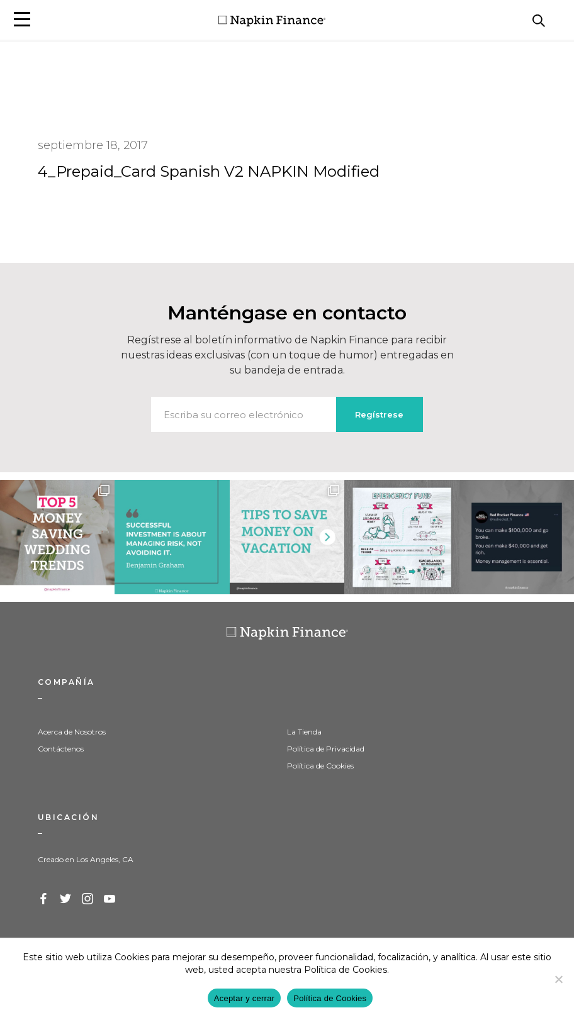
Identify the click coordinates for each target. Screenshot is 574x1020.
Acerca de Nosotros (72, 731)
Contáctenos (61, 748)
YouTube (110, 899)
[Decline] (558, 979)
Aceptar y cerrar (244, 998)
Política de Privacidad (325, 748)
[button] (22, 19)
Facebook (44, 899)
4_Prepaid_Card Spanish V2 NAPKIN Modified (209, 171)
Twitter (66, 899)
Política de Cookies (320, 765)
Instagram (88, 899)
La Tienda (304, 731)
